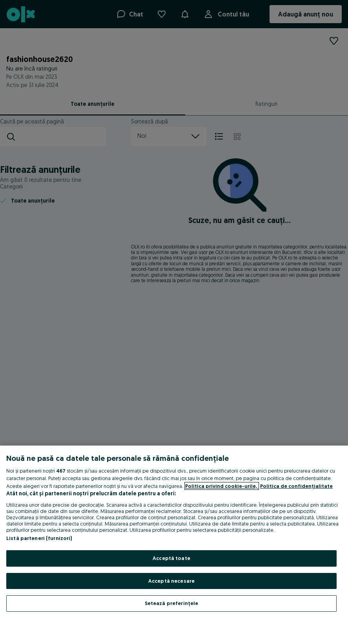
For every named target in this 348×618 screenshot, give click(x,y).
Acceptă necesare (171, 581)
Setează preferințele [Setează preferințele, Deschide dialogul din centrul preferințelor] (172, 603)
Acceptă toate (171, 558)
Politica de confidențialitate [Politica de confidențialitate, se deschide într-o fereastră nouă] (296, 486)
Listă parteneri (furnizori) (39, 538)
